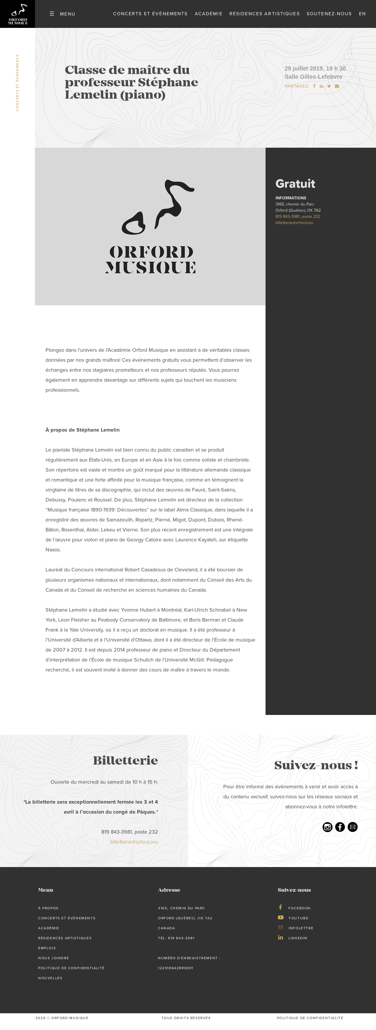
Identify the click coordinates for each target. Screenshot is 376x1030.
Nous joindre (53, 965)
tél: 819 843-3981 (176, 945)
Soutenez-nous (329, 17)
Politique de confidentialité (71, 975)
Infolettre (300, 935)
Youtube (298, 925)
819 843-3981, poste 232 (298, 223)
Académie (209, 17)
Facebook (299, 915)
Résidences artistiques (264, 17)
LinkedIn (298, 945)
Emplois (47, 955)
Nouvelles (50, 985)
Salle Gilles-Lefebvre (314, 83)
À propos (48, 915)
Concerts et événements (150, 17)
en (362, 17)
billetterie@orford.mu (294, 229)
